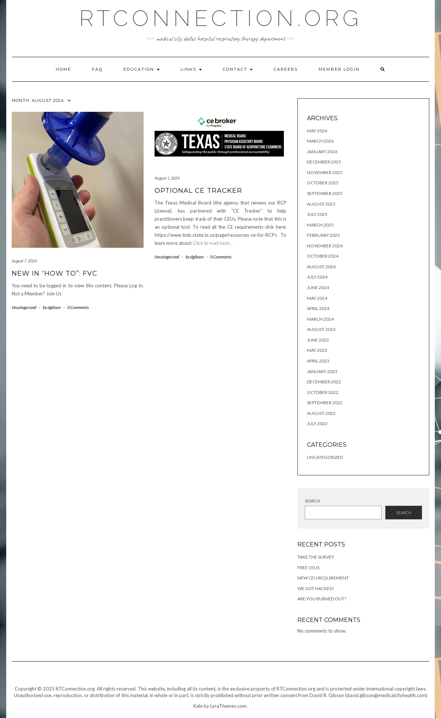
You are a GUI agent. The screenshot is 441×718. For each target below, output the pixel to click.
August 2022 (321, 413)
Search (312, 500)
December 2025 (324, 162)
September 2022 (324, 402)
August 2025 (321, 204)
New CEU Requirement (323, 578)
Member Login (339, 69)
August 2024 (321, 266)
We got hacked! (315, 588)
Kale (198, 706)
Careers (286, 69)
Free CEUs (308, 567)
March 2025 (320, 225)
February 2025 (323, 235)
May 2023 (317, 350)
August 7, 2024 (24, 260)
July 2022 (317, 423)
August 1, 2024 (167, 178)
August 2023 (321, 329)
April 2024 (318, 308)
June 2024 (318, 287)
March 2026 (320, 141)
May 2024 (317, 298)
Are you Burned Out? (321, 598)
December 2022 (324, 381)
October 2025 (322, 182)
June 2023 (318, 340)
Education (141, 69)
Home (63, 69)
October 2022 (322, 392)
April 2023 (318, 361)
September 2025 (324, 193)
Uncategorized (24, 307)
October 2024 (322, 256)
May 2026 (317, 130)
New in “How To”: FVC (54, 273)
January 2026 (322, 151)
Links (191, 69)
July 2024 (317, 277)
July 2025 (317, 214)
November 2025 (324, 172)
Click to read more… (213, 243)
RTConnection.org (220, 18)
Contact (238, 69)
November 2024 (324, 245)
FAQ (97, 69)
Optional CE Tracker (198, 191)
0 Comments (78, 307)
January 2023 (322, 371)
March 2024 (320, 319)
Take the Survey (315, 557)
